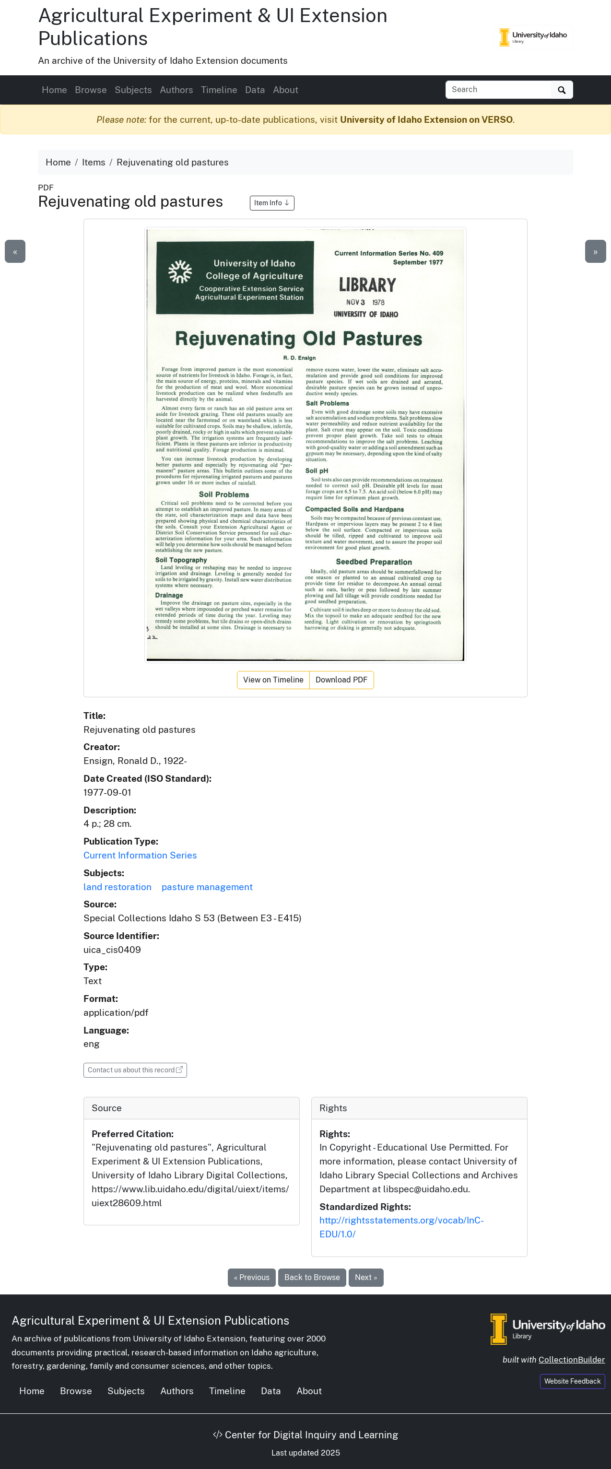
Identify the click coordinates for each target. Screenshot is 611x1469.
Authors (176, 89)
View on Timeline (273, 679)
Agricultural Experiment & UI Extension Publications (150, 1320)
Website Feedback (572, 1381)
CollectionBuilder (572, 1359)
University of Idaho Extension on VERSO (426, 119)
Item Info (272, 203)
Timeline (219, 89)
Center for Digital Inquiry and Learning (305, 1435)
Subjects (133, 89)
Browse (91, 89)
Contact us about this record (137, 1069)
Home (54, 89)
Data (255, 89)
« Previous (252, 1277)
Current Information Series (140, 855)
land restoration (117, 886)
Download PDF (342, 679)
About (285, 89)
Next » (366, 1277)
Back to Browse (312, 1277)
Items (94, 162)
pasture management (207, 886)
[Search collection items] (499, 90)
